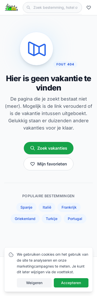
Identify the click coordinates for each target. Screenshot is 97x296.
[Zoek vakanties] (52, 7)
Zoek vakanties (48, 148)
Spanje (26, 207)
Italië (47, 207)
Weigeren (34, 282)
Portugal (75, 218)
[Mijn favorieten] (89, 7)
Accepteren (71, 282)
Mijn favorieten (48, 163)
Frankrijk (69, 207)
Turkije (51, 218)
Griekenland (25, 218)
